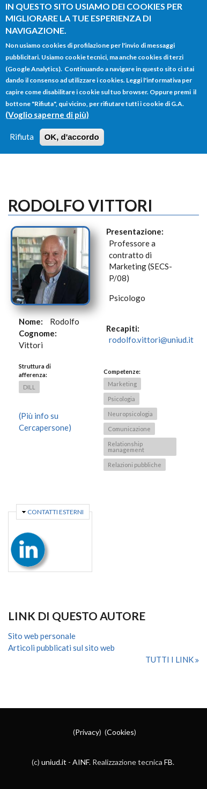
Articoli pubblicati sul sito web (61, 647)
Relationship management (126, 446)
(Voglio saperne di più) (47, 104)
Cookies (120, 732)
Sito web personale (42, 636)
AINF (80, 762)
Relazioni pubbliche (134, 464)
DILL (29, 387)
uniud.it (53, 762)
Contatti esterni (55, 512)
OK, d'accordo (72, 127)
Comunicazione (129, 428)
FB (168, 762)
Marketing (122, 383)
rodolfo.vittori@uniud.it (151, 339)
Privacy (87, 732)
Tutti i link (170, 659)
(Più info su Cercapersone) (45, 421)
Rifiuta (22, 127)
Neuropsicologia (130, 413)
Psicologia (121, 398)
